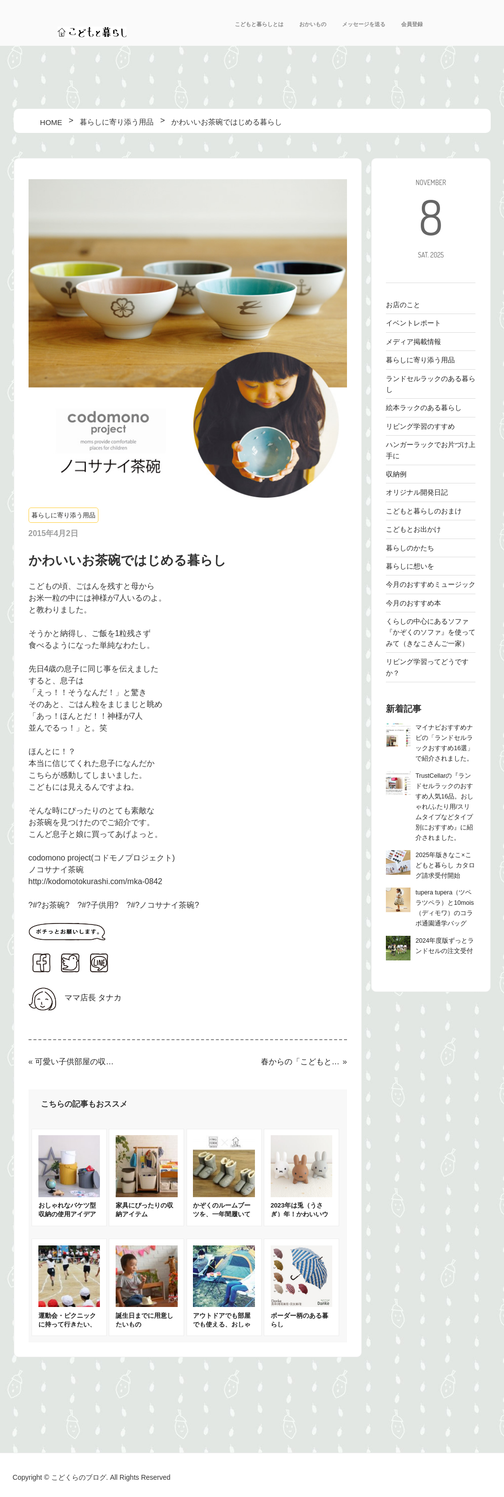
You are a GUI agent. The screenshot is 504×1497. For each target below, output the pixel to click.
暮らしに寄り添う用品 (63, 515)
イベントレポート (413, 323)
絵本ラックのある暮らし (424, 408)
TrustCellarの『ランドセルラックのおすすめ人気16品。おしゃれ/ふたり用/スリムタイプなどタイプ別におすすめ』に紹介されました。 (444, 806)
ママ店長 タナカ (93, 997)
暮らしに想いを (410, 566)
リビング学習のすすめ (420, 426)
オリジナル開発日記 (417, 492)
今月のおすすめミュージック (430, 584)
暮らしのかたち (410, 548)
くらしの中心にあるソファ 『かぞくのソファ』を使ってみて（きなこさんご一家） (430, 632)
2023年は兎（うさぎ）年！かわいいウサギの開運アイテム (299, 1214)
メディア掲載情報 (413, 342)
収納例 (396, 474)
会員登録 (412, 24)
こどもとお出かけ (413, 529)
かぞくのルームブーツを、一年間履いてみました (222, 1214)
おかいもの (312, 24)
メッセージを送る (363, 24)
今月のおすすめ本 (413, 603)
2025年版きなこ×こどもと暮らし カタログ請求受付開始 (445, 865)
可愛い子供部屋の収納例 (75, 1061)
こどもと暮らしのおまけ (424, 511)
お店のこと (403, 305)
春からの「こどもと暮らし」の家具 (301, 1061)
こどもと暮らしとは (259, 24)
